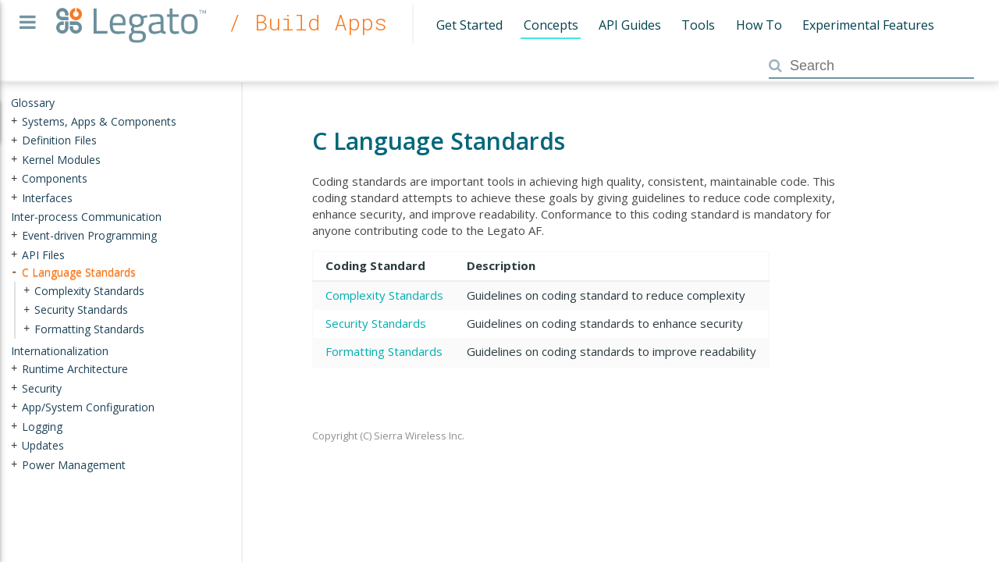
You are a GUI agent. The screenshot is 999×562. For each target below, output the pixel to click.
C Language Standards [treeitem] (79, 272)
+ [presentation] (14, 120)
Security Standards (375, 323)
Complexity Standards (384, 295)
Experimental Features (868, 25)
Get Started (469, 25)
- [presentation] (14, 272)
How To (759, 25)
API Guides (630, 25)
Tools (698, 25)
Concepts (551, 25)
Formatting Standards (384, 351)
